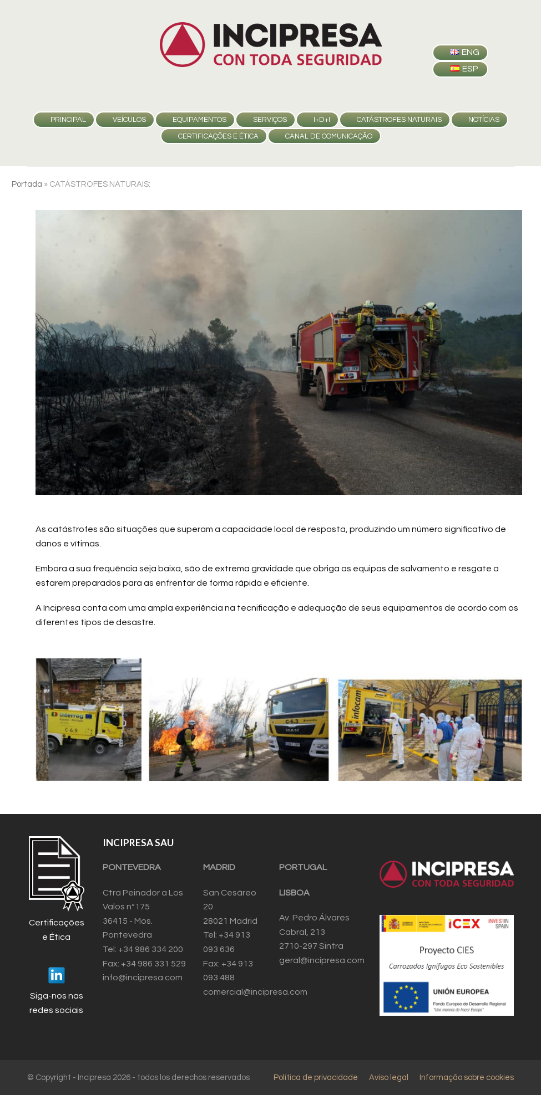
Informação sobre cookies (466, 1077)
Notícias (483, 120)
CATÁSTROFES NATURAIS (399, 120)
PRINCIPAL (68, 120)
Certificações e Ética (218, 136)
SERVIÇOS (270, 120)
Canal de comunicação (328, 136)
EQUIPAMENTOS (199, 120)
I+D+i (322, 120)
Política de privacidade (316, 1077)
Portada (27, 184)
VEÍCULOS (129, 120)
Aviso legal (388, 1077)
